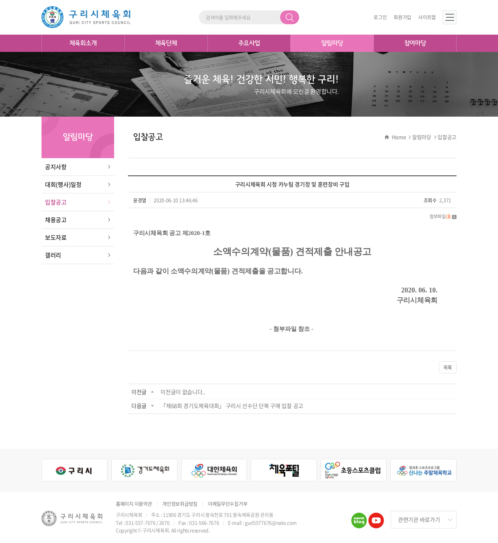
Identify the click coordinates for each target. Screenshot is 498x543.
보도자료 (56, 237)
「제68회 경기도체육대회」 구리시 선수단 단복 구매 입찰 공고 (231, 405)
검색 (289, 17)
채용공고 (56, 219)
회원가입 (402, 17)
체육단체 (166, 43)
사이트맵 (427, 17)
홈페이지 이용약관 (134, 503)
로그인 (380, 17)
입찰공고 (56, 202)
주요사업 (249, 43)
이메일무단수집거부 (227, 503)
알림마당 (332, 43)
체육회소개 (83, 43)
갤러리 (53, 255)
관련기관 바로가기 (419, 519)
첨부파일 (443, 216)
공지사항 (56, 166)
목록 (447, 367)
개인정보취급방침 (179, 503)
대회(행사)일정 (63, 184)
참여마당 (415, 43)
